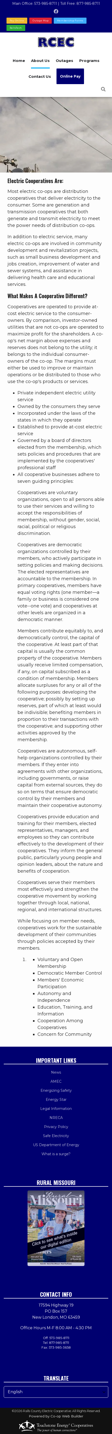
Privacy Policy (56, 1126)
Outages (64, 60)
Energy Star (56, 1099)
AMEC (56, 1081)
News (56, 1072)
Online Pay (70, 76)
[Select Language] (56, 1392)
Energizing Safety (56, 1090)
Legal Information (56, 1108)
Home (19, 60)
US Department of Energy (56, 1145)
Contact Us (39, 76)
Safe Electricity (56, 1136)
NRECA (56, 1117)
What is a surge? (56, 1154)
